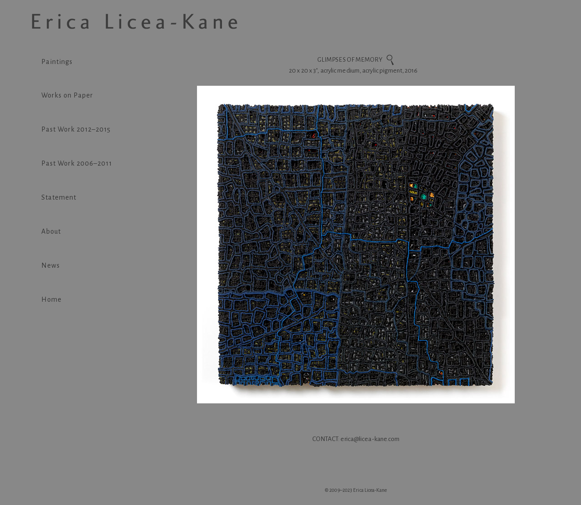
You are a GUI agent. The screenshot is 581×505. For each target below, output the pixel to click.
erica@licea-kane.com (369, 439)
